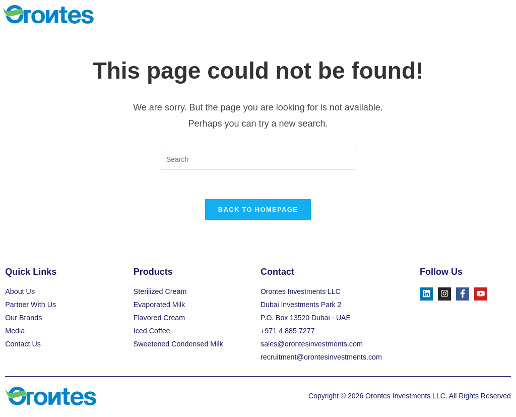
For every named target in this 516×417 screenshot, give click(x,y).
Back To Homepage (258, 211)
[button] (502, 14)
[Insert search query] (258, 160)
